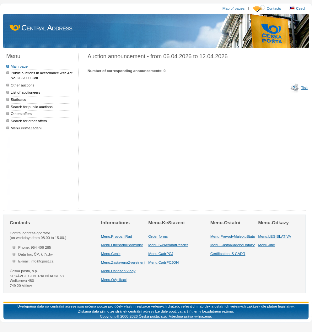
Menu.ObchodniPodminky (122, 245)
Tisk (304, 88)
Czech (297, 8)
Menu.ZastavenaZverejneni (123, 262)
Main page (19, 66)
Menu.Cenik (111, 254)
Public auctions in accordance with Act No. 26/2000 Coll (42, 75)
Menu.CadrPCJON (163, 262)
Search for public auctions (32, 107)
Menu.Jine (266, 245)
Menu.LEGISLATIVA (274, 236)
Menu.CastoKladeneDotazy (232, 245)
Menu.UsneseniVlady (118, 271)
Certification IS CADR (227, 254)
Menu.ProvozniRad (116, 236)
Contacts (274, 8)
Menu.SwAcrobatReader (168, 245)
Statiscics (18, 99)
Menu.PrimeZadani (26, 128)
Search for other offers (29, 121)
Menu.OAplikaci (113, 280)
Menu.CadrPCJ (160, 254)
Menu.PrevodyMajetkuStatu (232, 236)
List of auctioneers (25, 92)
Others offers (21, 114)
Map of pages (234, 8)
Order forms (158, 236)
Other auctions (23, 85)
